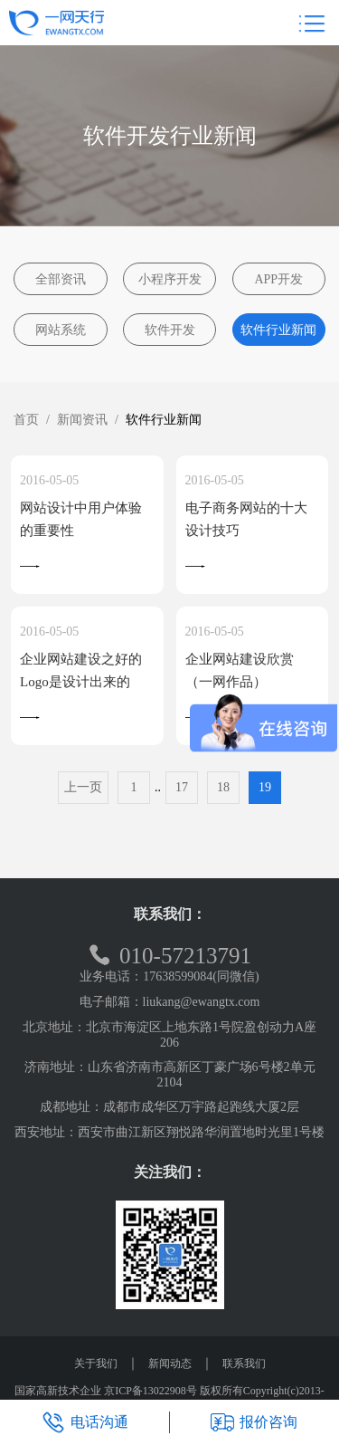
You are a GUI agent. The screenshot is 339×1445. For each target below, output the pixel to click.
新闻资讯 (82, 419)
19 (265, 787)
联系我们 (244, 1363)
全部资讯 (60, 279)
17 (181, 787)
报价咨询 (254, 1422)
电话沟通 (85, 1422)
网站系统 (60, 330)
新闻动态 (170, 1363)
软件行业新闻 (278, 330)
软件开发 (170, 330)
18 (223, 787)
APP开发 (278, 279)
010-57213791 (169, 955)
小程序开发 (170, 279)
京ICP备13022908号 (150, 1390)
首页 (26, 419)
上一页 (83, 787)
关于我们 (96, 1363)
